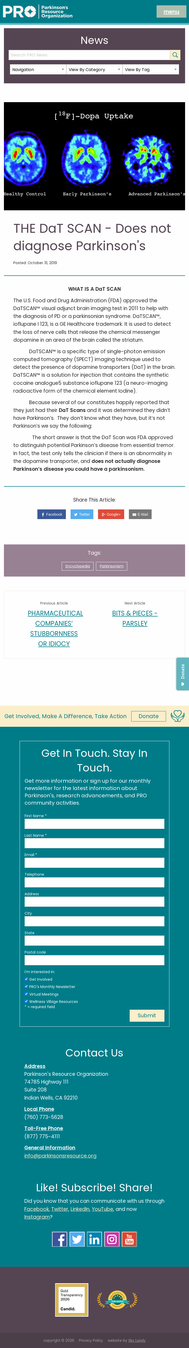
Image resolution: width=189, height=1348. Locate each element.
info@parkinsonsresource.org (60, 1155)
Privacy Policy (91, 1340)
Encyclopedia (78, 566)
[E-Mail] (140, 514)
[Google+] (111, 514)
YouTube (102, 1209)
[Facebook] (51, 514)
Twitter (59, 1209)
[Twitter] (82, 514)
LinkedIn (80, 1209)
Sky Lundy (137, 1340)
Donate (149, 716)
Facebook (36, 1209)
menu (171, 11)
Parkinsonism (112, 566)
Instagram (37, 1217)
